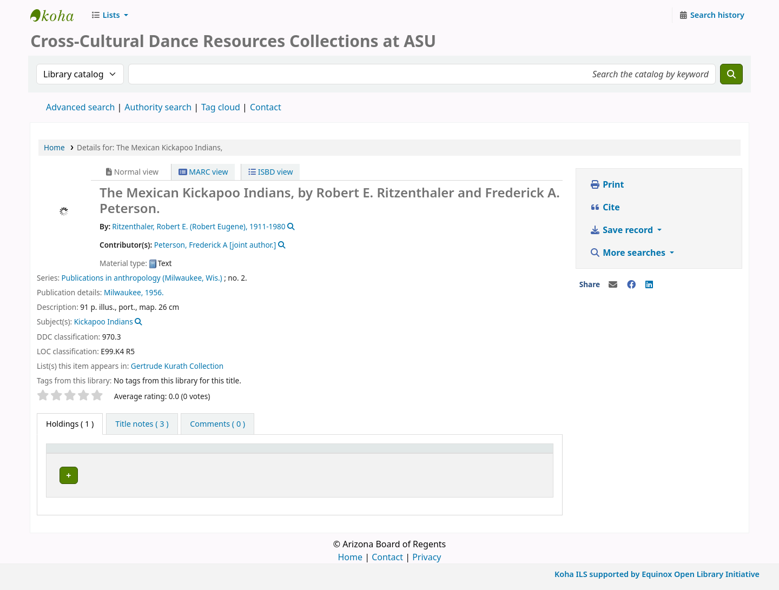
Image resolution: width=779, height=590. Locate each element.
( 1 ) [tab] (70, 424)
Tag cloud (220, 107)
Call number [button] (427, 453)
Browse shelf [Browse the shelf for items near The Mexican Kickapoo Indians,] (467, 473)
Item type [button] (70, 453)
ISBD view (270, 172)
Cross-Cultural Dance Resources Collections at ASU (240, 473)
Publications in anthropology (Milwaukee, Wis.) (142, 278)
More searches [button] (629, 252)
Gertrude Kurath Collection (177, 366)
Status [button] (515, 453)
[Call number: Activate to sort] (448, 453)
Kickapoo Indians (103, 321)
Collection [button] (362, 453)
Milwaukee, (123, 292)
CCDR (57, 15)
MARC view (203, 172)
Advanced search (80, 107)
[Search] (731, 74)
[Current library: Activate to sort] (241, 453)
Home (54, 147)
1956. (154, 292)
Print (607, 184)
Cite (605, 207)
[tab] (141, 424)
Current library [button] (176, 453)
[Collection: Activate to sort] (369, 453)
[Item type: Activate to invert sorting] (95, 453)
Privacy (426, 554)
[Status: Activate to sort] (525, 453)
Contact (387, 554)
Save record (622, 230)
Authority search (158, 107)
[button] (110, 15)
